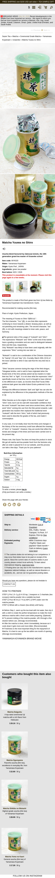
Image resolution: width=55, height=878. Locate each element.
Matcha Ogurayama (15, 760)
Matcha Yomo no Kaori (14, 857)
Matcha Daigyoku (14, 712)
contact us (9, 584)
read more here (28, 565)
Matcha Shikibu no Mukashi (14, 808)
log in (24, 489)
